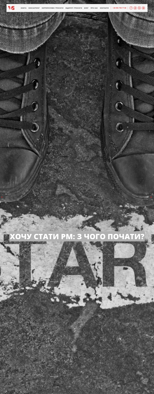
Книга (23, 8)
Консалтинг (34, 8)
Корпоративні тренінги (53, 8)
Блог (86, 8)
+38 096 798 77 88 (119, 8)
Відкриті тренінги (74, 8)
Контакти (104, 8)
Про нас (94, 8)
